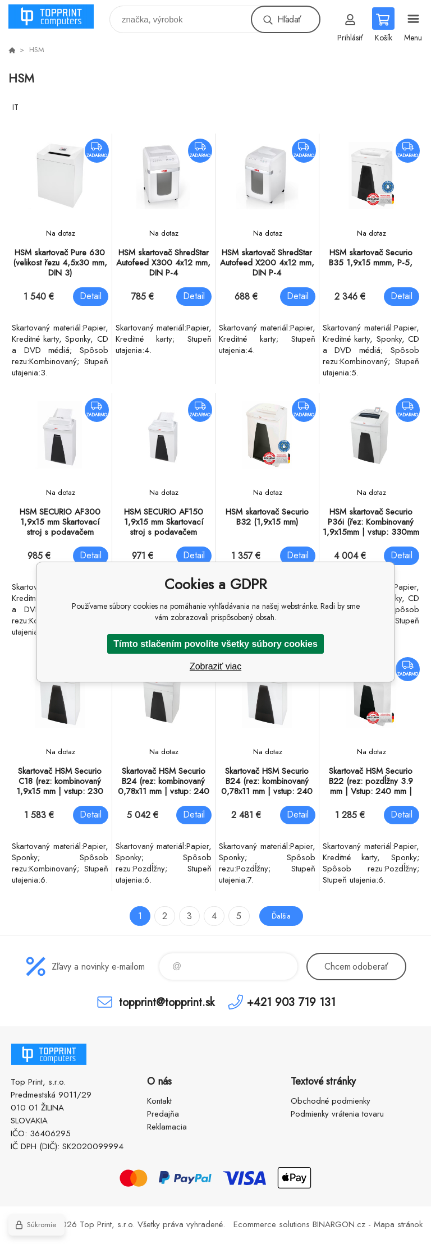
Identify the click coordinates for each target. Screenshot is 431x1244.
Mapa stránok (398, 1224)
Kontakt (159, 1101)
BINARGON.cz (339, 1224)
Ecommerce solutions (271, 1224)
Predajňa (163, 1114)
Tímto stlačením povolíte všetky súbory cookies (215, 644)
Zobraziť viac (215, 666)
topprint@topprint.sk (166, 1001)
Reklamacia (167, 1127)
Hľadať (289, 19)
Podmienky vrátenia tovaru (337, 1114)
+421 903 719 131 (291, 1001)
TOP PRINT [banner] (58, 16)
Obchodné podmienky (330, 1101)
